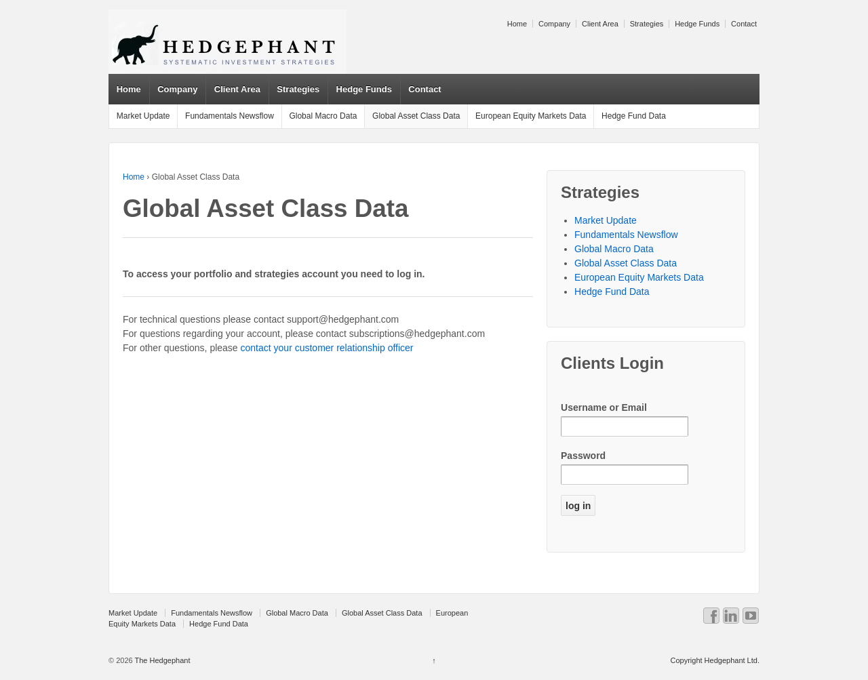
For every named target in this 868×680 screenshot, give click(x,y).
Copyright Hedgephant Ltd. (714, 660)
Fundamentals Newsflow (229, 116)
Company (554, 24)
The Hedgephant (162, 660)
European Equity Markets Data (530, 116)
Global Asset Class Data (416, 116)
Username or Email (604, 407)
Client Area (600, 24)
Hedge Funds (697, 24)
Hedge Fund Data (633, 116)
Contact (744, 24)
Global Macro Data (323, 116)
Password (583, 455)
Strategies (647, 24)
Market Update (143, 116)
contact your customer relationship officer (327, 347)
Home (517, 24)
